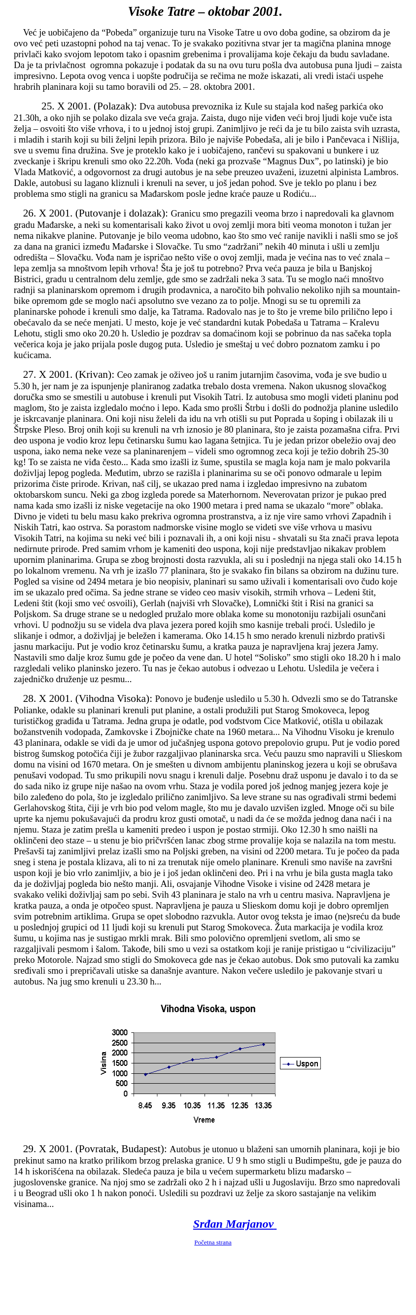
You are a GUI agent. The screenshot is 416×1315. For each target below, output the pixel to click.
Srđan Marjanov (235, 1223)
